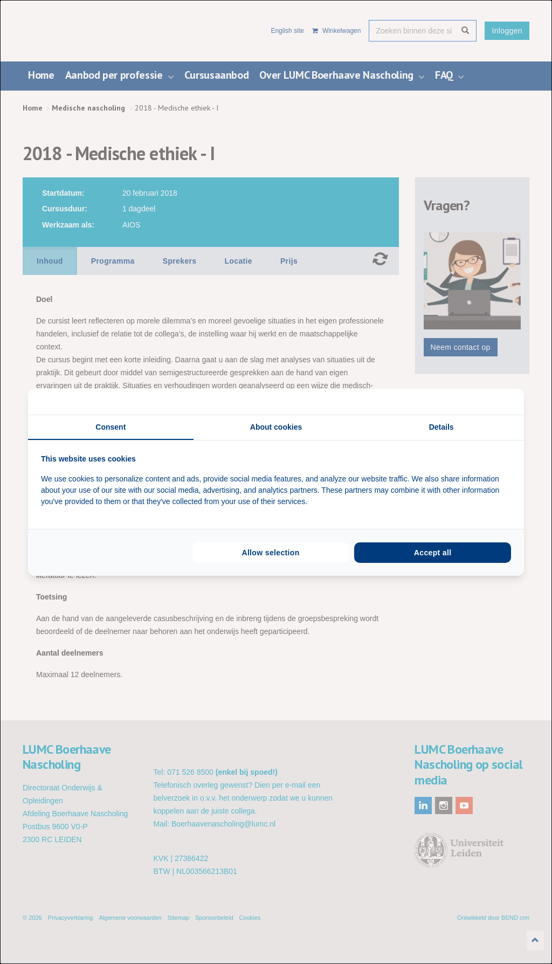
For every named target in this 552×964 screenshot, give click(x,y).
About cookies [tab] (276, 427)
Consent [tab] (110, 427)
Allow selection (270, 552)
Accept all (433, 552)
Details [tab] (441, 427)
